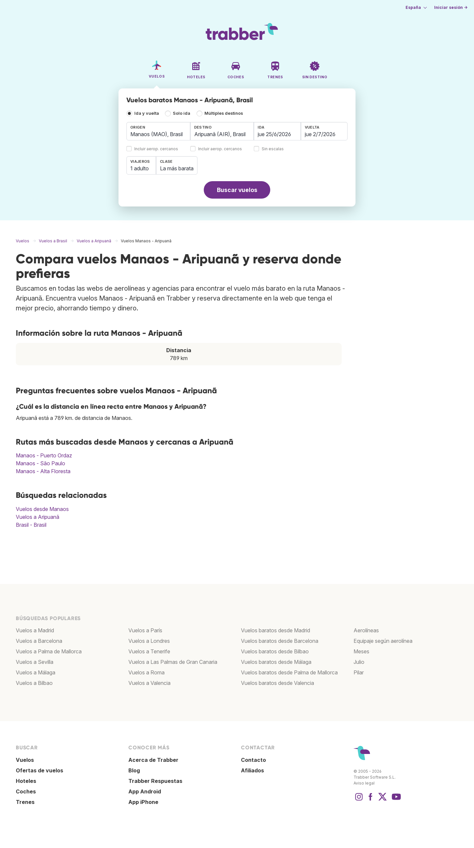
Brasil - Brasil (31, 524)
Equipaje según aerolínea (383, 641)
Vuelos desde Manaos (42, 509)
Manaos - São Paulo (40, 463)
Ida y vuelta (146, 113)
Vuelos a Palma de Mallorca (49, 651)
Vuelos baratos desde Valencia (277, 683)
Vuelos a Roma (146, 672)
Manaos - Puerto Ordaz (44, 455)
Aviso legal (364, 783)
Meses (361, 651)
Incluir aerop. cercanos (156, 149)
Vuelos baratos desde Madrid (275, 630)
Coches (26, 791)
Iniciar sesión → (450, 7)
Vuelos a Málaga (35, 672)
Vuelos (25, 760)
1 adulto (139, 168)
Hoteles (26, 781)
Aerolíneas (366, 630)
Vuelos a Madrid (35, 630)
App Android (144, 791)
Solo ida (181, 113)
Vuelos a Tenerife (149, 651)
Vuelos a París (145, 630)
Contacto (253, 760)
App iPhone (143, 802)
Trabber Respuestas (155, 781)
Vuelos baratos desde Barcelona (279, 641)
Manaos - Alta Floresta (43, 471)
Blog (134, 770)
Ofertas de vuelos (39, 770)
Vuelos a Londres (149, 641)
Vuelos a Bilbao (34, 683)
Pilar (359, 672)
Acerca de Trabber (153, 760)
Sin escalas (273, 149)
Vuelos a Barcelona (39, 641)
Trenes (25, 802)
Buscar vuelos (237, 189)
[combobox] (158, 131)
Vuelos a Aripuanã (37, 517)
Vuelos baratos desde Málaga (276, 662)
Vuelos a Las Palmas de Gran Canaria (172, 662)
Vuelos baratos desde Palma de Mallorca (289, 672)
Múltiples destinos (223, 113)
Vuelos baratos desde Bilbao (275, 651)
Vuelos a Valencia (149, 683)
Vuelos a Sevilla (34, 662)
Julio (359, 662)
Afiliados (252, 770)
